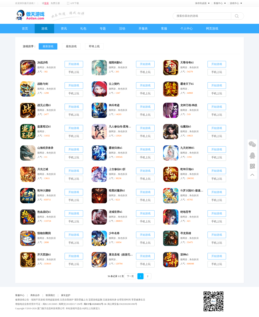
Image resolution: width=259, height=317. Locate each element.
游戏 (44, 28)
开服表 (143, 28)
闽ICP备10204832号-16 (95, 304)
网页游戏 (212, 28)
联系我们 (50, 295)
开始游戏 (73, 64)
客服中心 (19, 295)
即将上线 (94, 46)
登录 (46, 3)
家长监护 (65, 295)
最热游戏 (71, 46)
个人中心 (186, 28)
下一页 (130, 276)
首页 (25, 28)
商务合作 (35, 295)
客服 (164, 28)
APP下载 (74, 3)
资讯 (64, 28)
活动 (122, 28)
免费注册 (55, 3)
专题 (103, 28)
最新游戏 (48, 46)
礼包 (83, 28)
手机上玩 (73, 72)
